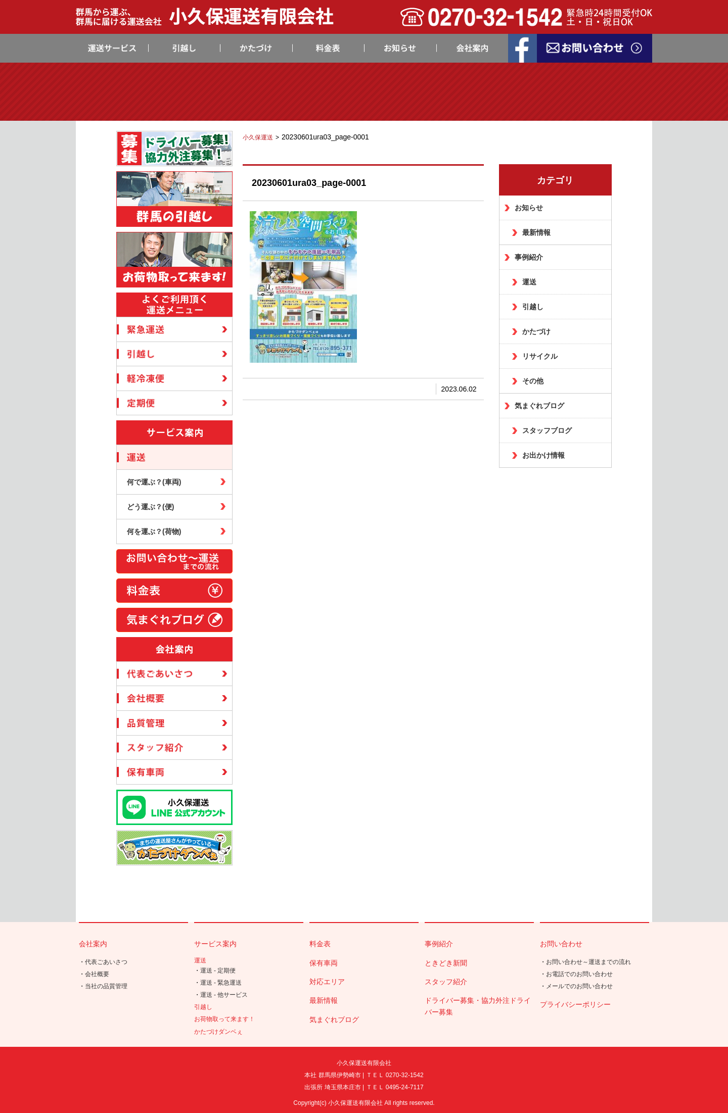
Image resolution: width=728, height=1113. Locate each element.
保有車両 (323, 963)
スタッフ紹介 (446, 982)
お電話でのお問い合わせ (579, 974)
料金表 (320, 944)
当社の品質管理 (106, 986)
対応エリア (327, 982)
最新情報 (536, 232)
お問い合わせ (561, 944)
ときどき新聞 (446, 963)
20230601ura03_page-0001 (309, 183)
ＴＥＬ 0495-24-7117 (395, 1087)
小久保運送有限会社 (355, 1102)
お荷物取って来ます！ (224, 1019)
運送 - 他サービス (224, 994)
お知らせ (529, 208)
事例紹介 (529, 257)
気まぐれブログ (539, 406)
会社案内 (93, 944)
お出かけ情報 (543, 455)
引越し (532, 307)
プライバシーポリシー (575, 1004)
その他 (532, 381)
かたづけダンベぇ (218, 1031)
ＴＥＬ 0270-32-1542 (395, 1075)
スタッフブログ (547, 430)
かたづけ (536, 331)
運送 (529, 282)
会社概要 (97, 974)
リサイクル (540, 356)
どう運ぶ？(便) (150, 507)
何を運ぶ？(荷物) (154, 531)
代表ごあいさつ (106, 961)
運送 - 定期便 (218, 970)
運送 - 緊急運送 (221, 982)
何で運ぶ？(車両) (154, 482)
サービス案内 (215, 944)
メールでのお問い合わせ (579, 986)
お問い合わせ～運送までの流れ (588, 961)
